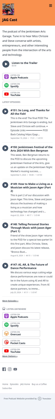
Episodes (14, 384)
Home (5, 384)
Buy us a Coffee (39, 384)
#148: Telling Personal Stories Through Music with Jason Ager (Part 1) (31, 227)
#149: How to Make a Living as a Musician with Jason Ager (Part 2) (31, 187)
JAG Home (25, 384)
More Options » (9, 356)
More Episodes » (10, 300)
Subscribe (7, 388)
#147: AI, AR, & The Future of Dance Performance (29, 266)
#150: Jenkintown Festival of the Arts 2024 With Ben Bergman (32, 148)
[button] (5, 64)
